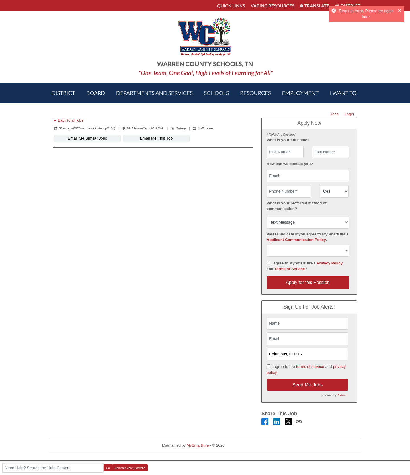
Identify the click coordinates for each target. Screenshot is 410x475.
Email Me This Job (156, 138)
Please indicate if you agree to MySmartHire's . (308, 237)
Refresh (241, 445)
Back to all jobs (68, 120)
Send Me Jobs (307, 385)
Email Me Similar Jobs (87, 138)
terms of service (310, 366)
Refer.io (343, 395)
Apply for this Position (308, 282)
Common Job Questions (130, 468)
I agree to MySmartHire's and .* (305, 266)
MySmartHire (198, 445)
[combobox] (334, 191)
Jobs (334, 114)
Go (108, 468)
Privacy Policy (330, 263)
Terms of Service (289, 269)
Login (349, 114)
